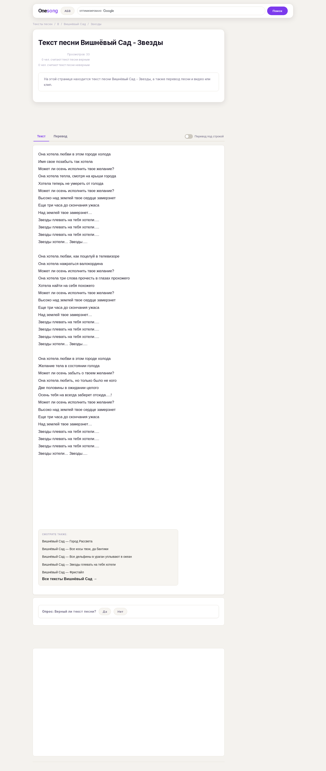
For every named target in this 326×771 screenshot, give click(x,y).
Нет (120, 611)
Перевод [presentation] (60, 136)
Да (105, 611)
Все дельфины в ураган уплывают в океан (101, 556)
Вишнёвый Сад (75, 24)
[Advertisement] (128, 116)
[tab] (41, 136)
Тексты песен (43, 24)
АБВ (68, 11)
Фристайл (77, 572)
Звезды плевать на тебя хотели (93, 564)
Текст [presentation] (41, 136)
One (48, 11)
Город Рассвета (81, 541)
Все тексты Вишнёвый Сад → (69, 579)
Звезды (96, 24)
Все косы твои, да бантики (89, 549)
